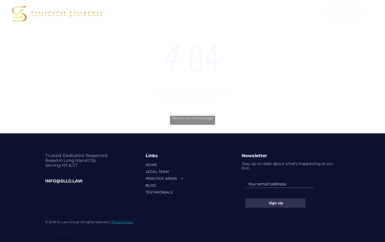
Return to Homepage (193, 118)
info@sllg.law (64, 180)
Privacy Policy (122, 222)
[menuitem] (144, 11)
